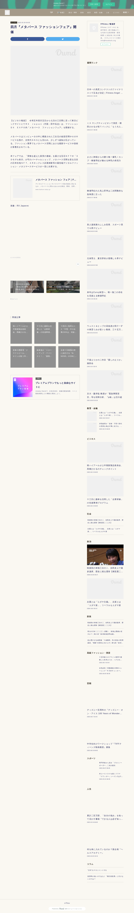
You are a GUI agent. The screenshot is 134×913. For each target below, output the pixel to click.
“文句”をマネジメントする (97, 870)
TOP (51, 12)
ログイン (109, 4)
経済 (89, 12)
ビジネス (116, 12)
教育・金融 (98, 12)
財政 (82, 12)
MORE (125, 12)
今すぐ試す (94, 4)
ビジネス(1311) (15, 257)
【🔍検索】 (60, 12)
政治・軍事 (73, 12)
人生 (107, 12)
